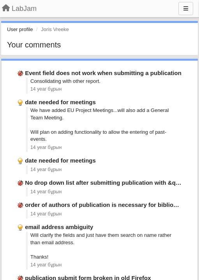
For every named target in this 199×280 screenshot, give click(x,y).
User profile (20, 29)
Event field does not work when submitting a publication (103, 73)
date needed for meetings (60, 102)
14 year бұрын (46, 89)
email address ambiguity (59, 227)
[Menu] (185, 8)
